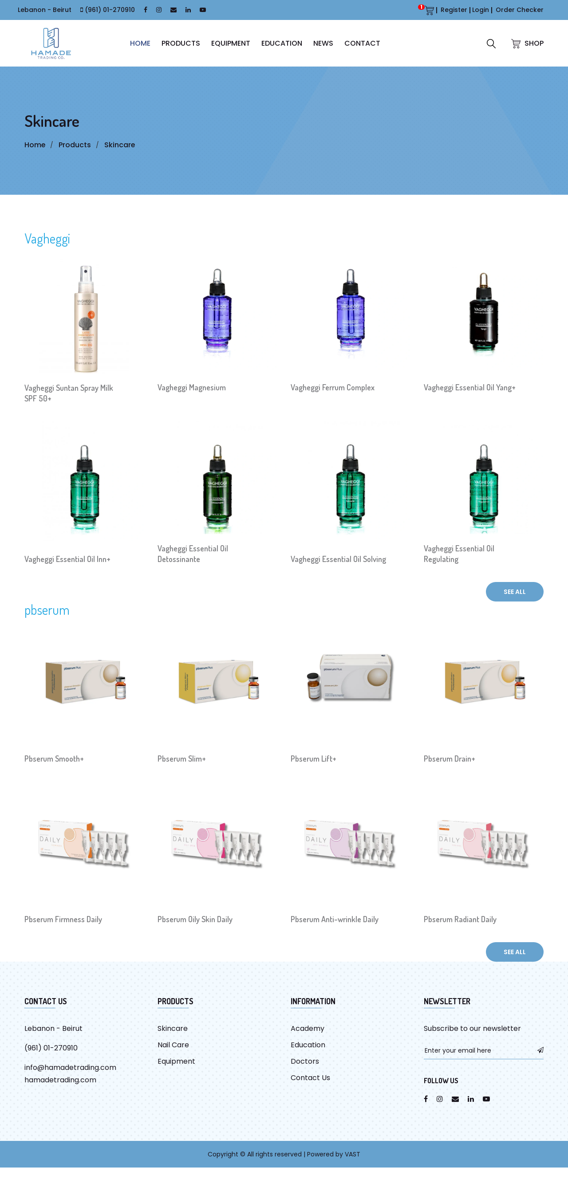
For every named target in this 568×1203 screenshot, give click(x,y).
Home (35, 145)
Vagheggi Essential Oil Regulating (459, 553)
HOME (140, 43)
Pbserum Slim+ (182, 758)
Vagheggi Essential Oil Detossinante (193, 553)
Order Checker (520, 9)
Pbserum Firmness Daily (63, 919)
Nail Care (173, 1045)
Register (454, 9)
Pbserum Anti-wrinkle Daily (335, 919)
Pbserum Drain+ (449, 758)
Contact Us (310, 1078)
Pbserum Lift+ (313, 758)
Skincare (120, 145)
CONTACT (362, 43)
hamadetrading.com (60, 1080)
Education (281, 43)
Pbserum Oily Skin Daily (195, 919)
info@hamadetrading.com (70, 1067)
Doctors (305, 1061)
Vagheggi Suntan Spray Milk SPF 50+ (68, 393)
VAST (352, 1154)
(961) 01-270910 (110, 9)
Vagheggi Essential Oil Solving (338, 559)
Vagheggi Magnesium (192, 387)
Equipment (230, 43)
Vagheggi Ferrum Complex (333, 387)
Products (181, 43)
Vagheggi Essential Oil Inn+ (67, 559)
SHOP (527, 43)
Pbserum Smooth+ (54, 758)
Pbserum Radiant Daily (460, 919)
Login (480, 9)
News (323, 43)
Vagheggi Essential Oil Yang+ (470, 387)
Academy (307, 1028)
